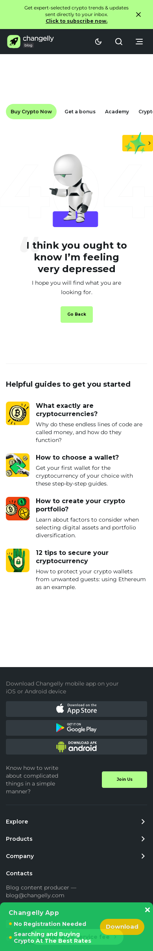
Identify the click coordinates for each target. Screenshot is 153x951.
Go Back (76, 314)
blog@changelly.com (35, 895)
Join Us (125, 779)
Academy (117, 112)
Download (122, 926)
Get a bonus (80, 112)
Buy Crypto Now (31, 112)
